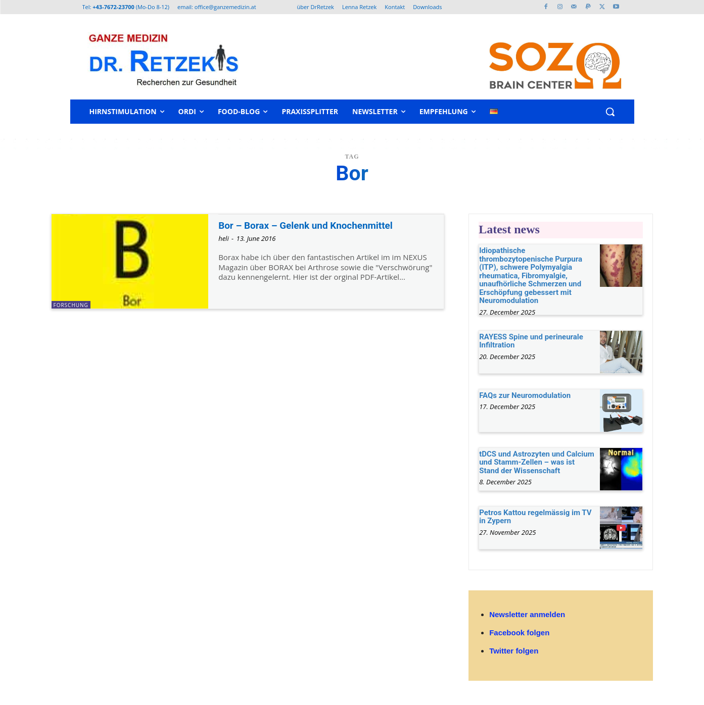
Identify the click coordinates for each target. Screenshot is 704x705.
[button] (610, 111)
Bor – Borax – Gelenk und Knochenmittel (315, 225)
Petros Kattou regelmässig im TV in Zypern (535, 517)
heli (223, 238)
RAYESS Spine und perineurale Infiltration (531, 341)
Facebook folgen (519, 632)
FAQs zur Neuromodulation (525, 395)
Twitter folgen (513, 650)
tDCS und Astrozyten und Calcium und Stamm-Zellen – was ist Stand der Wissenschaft (536, 462)
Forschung (71, 305)
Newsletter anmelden (527, 614)
